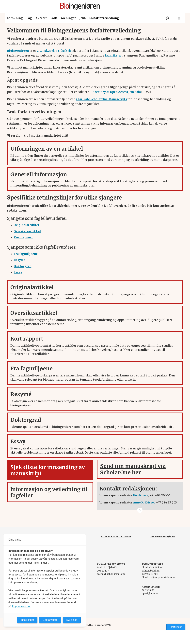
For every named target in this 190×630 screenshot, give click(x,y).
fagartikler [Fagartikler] (113, 55)
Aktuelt (41, 18)
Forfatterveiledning (104, 18)
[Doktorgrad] (22, 266)
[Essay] (18, 272)
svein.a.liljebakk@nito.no (111, 574)
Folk (53, 18)
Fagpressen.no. (21, 606)
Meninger (68, 18)
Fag (29, 18)
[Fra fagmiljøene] (26, 254)
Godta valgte (50, 619)
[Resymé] (19, 260)
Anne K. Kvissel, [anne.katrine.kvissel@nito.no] (144, 502)
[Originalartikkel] (26, 225)
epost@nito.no (150, 593)
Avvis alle (71, 619)
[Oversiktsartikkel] (27, 231)
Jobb (82, 18)
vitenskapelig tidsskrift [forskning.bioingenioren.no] (55, 51)
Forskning (15, 18)
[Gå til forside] (96, 6)
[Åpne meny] (179, 18)
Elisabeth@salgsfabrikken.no (158, 577)
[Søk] (167, 18)
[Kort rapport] (23, 237)
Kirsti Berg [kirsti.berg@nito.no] (140, 495)
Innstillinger (176, 627)
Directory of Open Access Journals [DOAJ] (116, 92)
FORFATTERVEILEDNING (116, 536)
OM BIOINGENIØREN (162, 536)
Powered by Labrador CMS (95, 625)
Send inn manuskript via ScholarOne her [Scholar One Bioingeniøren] (133, 469)
